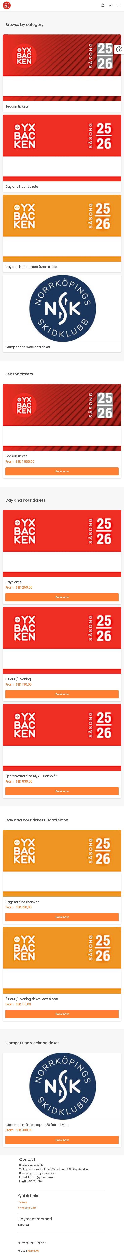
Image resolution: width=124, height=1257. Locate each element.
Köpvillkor (23, 1224)
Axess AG (33, 1250)
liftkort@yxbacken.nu (41, 1177)
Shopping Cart (27, 1207)
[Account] (111, 5)
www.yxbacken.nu (44, 1173)
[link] (62, 73)
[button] (118, 5)
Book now (62, 471)
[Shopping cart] (103, 5)
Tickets (22, 1202)
